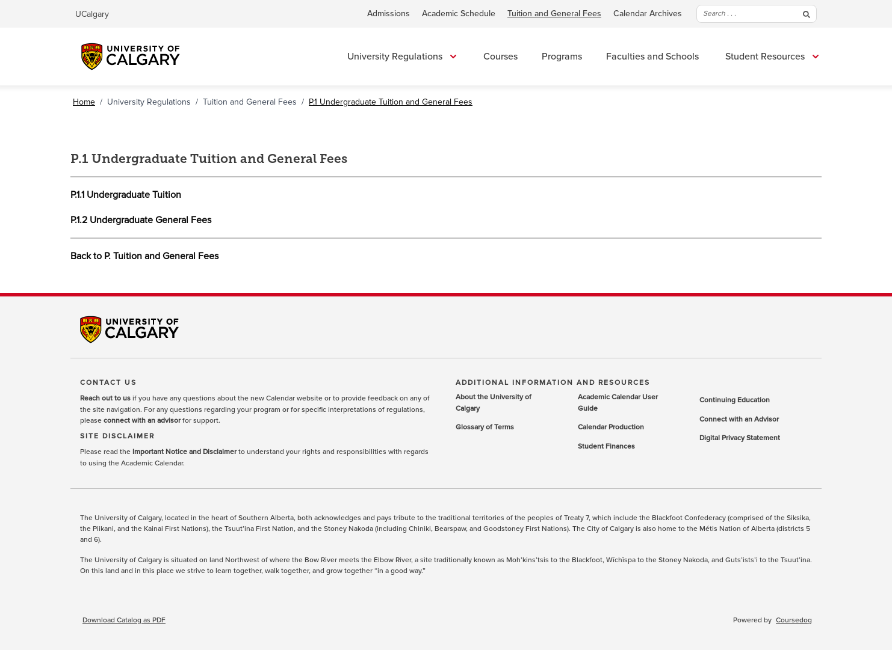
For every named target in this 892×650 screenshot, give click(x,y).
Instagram (773, 325)
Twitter (713, 325)
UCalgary (92, 14)
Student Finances (606, 446)
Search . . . (756, 13)
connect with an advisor (142, 421)
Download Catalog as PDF (124, 620)
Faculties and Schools (652, 56)
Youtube (803, 325)
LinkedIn (743, 325)
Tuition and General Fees (554, 14)
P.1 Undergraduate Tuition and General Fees (390, 102)
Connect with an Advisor (739, 419)
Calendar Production (611, 427)
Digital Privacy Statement (739, 438)
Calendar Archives (647, 14)
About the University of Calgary (493, 403)
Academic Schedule (458, 14)
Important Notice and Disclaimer (184, 452)
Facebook (683, 325)
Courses (500, 56)
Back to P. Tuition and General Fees (144, 256)
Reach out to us (105, 398)
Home (84, 102)
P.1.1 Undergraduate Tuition (125, 195)
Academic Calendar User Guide (618, 403)
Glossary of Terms (485, 427)
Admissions (388, 14)
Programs (562, 56)
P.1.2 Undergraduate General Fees (140, 220)
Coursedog (794, 620)
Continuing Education (734, 400)
